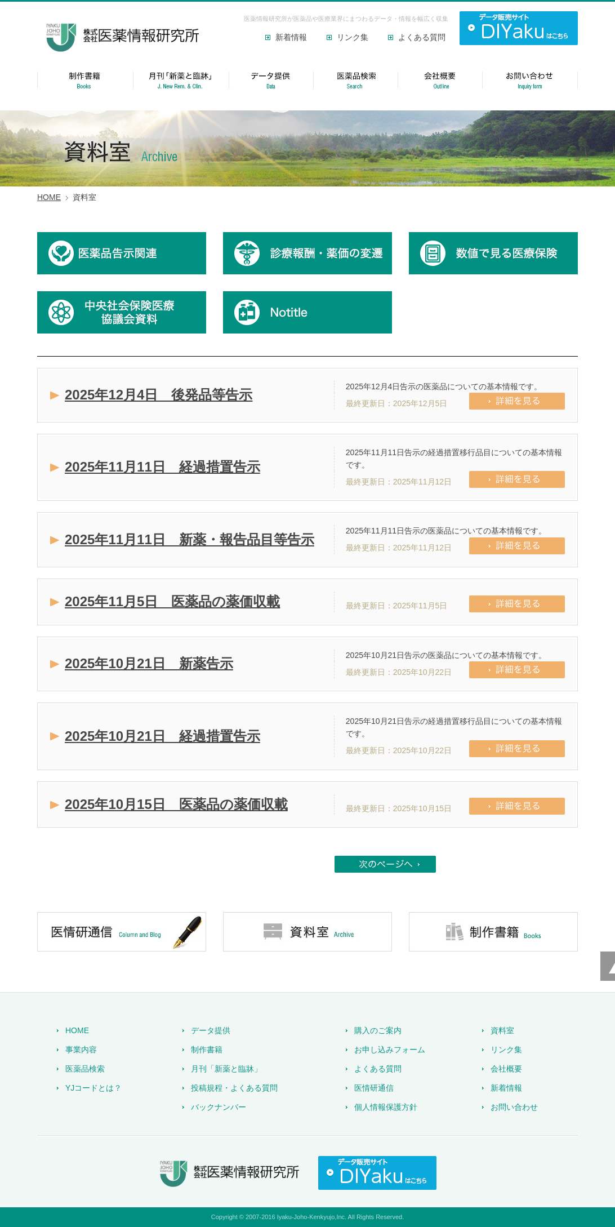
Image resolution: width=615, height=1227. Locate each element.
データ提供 (210, 1030)
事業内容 (81, 1049)
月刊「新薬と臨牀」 (226, 1068)
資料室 (502, 1030)
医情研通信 (374, 1087)
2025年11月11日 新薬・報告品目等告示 (189, 539)
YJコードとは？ (93, 1087)
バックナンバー (218, 1107)
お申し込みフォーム (389, 1049)
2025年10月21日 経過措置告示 (162, 736)
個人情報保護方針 (385, 1107)
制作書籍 (206, 1049)
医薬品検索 (85, 1068)
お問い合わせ (514, 1107)
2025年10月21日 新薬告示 (149, 663)
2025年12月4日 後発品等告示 (158, 394)
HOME (49, 197)
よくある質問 (421, 37)
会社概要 (506, 1068)
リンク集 (352, 37)
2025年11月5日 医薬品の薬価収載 (172, 601)
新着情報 (291, 37)
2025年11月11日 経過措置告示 (162, 466)
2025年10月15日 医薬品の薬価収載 (176, 804)
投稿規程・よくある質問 (234, 1087)
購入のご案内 (378, 1030)
